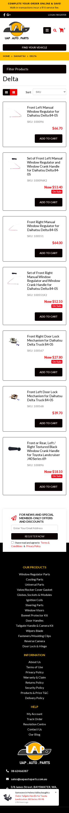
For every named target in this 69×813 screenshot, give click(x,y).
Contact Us (34, 729)
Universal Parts (34, 584)
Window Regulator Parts (34, 574)
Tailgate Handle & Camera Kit (34, 625)
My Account (34, 714)
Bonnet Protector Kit (34, 615)
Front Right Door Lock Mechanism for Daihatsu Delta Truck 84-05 (44, 340)
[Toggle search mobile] (54, 30)
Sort (28, 92)
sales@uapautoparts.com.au (29, 779)
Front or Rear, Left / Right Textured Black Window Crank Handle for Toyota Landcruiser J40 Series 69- (43, 451)
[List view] (13, 92)
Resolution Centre (34, 724)
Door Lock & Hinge (34, 646)
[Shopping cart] (61, 30)
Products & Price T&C (34, 692)
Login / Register (57, 14)
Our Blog (34, 734)
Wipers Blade (34, 630)
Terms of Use (34, 667)
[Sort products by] (49, 92)
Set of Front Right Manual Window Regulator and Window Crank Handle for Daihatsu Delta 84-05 (43, 281)
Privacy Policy (33, 546)
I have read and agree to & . (30, 544)
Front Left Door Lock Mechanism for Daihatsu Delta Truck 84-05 (44, 396)
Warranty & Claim (34, 677)
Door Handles (34, 620)
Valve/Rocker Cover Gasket (34, 589)
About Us (35, 662)
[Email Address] (34, 528)
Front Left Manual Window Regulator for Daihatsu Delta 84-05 (43, 111)
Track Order (35, 719)
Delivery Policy (34, 698)
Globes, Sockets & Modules (34, 594)
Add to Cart (49, 138)
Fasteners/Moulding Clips (34, 636)
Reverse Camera (34, 641)
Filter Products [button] (17, 69)
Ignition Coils (34, 600)
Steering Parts (34, 605)
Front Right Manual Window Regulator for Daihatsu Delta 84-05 (43, 226)
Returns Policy (34, 682)
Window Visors (34, 610)
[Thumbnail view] (6, 92)
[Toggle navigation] (47, 30)
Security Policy (34, 687)
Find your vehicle (34, 47)
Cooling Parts (34, 579)
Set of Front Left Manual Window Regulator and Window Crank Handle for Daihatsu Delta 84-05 (44, 166)
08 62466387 (19, 771)
